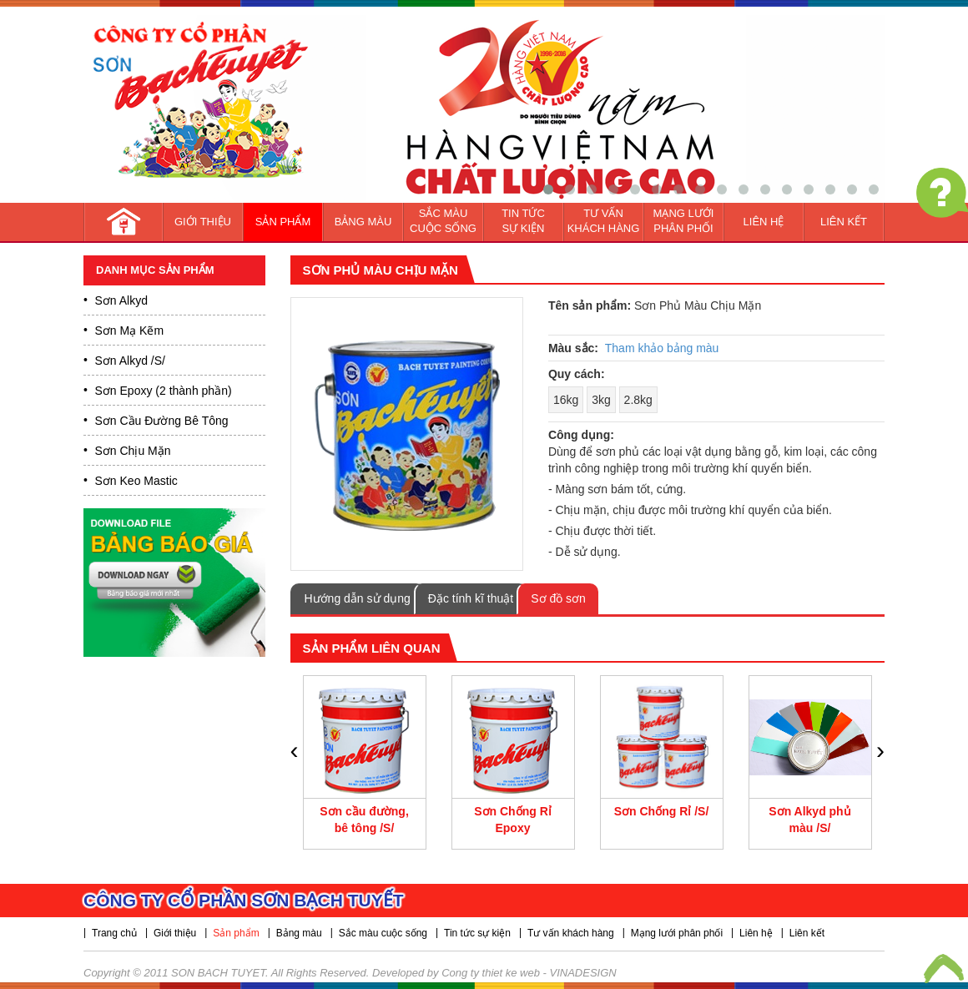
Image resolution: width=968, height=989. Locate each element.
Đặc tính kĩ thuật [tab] (470, 598)
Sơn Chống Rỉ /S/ (661, 811)
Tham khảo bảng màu (662, 348)
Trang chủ (114, 933)
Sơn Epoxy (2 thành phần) (163, 390)
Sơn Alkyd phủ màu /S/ (809, 820)
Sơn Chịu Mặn (133, 450)
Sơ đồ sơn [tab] (558, 598)
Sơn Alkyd (121, 300)
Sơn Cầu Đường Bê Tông (162, 420)
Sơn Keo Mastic (136, 480)
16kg (565, 399)
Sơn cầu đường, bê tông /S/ (364, 820)
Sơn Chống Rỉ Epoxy (513, 820)
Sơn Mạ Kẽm (129, 330)
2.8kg (638, 399)
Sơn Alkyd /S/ (130, 360)
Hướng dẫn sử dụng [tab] (358, 598)
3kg (601, 399)
